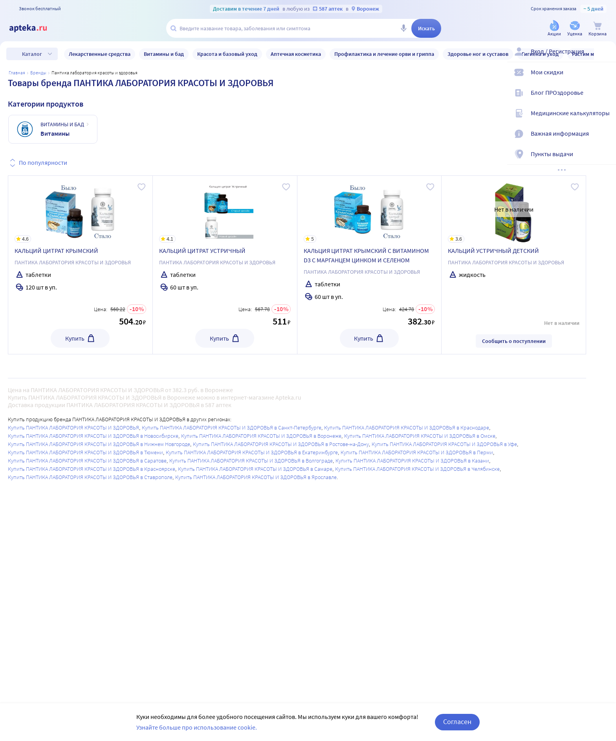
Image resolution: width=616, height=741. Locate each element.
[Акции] (554, 29)
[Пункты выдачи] (605, 160)
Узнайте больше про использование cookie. (196, 727)
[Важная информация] (605, 140)
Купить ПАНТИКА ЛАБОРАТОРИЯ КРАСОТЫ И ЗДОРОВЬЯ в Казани (412, 460)
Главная (17, 73)
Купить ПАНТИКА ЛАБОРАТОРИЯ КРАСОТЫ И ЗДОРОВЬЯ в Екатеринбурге (252, 452)
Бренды (38, 73)
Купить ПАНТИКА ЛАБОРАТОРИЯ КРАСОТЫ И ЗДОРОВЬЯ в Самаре (255, 468)
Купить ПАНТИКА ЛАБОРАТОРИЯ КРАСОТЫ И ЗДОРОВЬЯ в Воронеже (261, 435)
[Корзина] (597, 29)
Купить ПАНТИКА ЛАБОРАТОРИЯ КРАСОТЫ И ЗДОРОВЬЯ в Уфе (444, 444)
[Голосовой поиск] (403, 28)
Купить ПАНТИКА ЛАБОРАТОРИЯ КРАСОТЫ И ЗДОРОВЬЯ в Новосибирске (93, 435)
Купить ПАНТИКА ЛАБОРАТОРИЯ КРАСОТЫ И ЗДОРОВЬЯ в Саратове (87, 460)
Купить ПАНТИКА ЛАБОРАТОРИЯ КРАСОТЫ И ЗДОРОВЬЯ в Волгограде (251, 460)
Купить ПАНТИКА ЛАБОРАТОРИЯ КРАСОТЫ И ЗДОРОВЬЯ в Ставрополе (90, 477)
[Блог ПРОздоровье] (605, 99)
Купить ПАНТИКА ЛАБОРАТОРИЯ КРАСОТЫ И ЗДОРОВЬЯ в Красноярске (91, 468)
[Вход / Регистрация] (605, 58)
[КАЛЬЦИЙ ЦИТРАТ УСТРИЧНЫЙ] (225, 209)
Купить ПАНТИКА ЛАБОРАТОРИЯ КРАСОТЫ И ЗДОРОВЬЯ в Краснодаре (406, 427)
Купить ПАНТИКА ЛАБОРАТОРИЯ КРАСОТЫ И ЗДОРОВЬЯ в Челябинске (417, 468)
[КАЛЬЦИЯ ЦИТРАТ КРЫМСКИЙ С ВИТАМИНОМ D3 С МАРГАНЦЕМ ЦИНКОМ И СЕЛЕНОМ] (369, 209)
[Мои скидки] (605, 78)
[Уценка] (574, 29)
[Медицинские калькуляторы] (605, 119)
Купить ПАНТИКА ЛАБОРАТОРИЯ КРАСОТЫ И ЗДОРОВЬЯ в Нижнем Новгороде (99, 444)
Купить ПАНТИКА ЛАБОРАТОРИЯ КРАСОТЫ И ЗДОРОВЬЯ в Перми (417, 452)
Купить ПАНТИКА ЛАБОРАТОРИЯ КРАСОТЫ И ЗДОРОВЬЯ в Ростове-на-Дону (281, 444)
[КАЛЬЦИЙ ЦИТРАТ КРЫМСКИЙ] (80, 209)
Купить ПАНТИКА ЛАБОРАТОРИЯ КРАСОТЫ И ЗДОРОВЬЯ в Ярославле (256, 477)
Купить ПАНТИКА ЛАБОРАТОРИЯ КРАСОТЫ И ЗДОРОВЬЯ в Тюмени (85, 452)
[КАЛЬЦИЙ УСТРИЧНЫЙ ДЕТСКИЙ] (514, 209)
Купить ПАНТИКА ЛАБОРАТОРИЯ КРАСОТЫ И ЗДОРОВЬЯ (73, 427)
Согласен (457, 721)
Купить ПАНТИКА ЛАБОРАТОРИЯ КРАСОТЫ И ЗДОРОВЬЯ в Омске (419, 435)
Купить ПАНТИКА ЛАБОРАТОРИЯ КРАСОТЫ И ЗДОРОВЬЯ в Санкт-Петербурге (231, 427)
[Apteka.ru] (34, 28)
